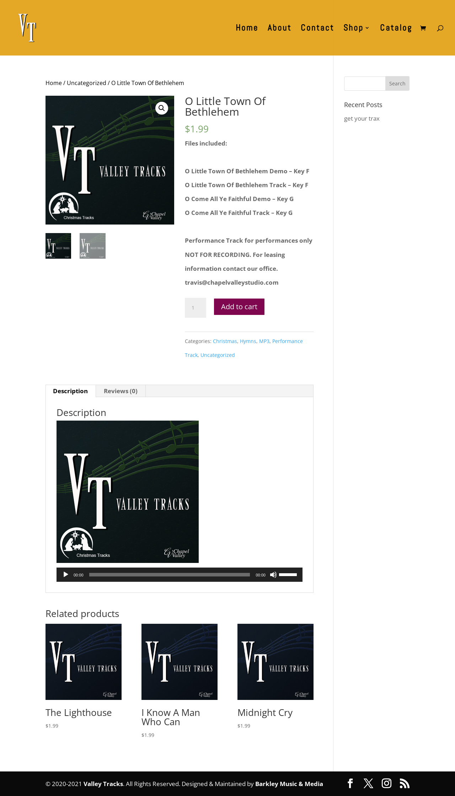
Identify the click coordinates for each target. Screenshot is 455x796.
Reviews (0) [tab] (121, 391)
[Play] (65, 574)
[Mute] (273, 574)
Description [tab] (70, 391)
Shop (353, 29)
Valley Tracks (103, 784)
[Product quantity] (195, 308)
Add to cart (239, 306)
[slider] (169, 574)
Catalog (396, 29)
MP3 (264, 341)
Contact (317, 29)
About (279, 29)
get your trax (362, 118)
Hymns (248, 341)
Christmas (225, 341)
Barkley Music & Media (289, 784)
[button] (161, 108)
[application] (180, 575)
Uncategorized (86, 83)
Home (247, 29)
